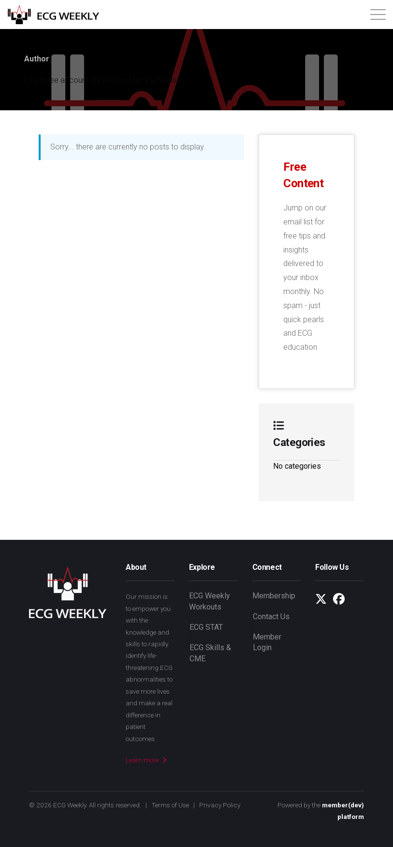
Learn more (146, 760)
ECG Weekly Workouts (209, 601)
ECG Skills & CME (210, 653)
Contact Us (271, 616)
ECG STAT (206, 627)
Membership (273, 595)
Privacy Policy (219, 805)
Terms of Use (170, 805)
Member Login (267, 642)
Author (36, 58)
